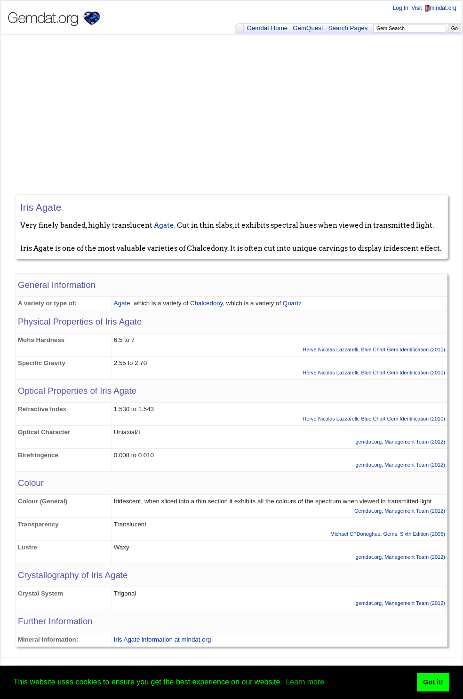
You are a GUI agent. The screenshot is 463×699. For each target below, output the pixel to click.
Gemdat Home (267, 28)
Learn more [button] (305, 682)
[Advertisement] (231, 114)
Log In (400, 8)
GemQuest (308, 28)
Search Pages (348, 28)
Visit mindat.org (433, 8)
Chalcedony (206, 303)
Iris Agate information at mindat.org (162, 639)
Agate (164, 225)
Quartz (292, 303)
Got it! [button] (433, 682)
